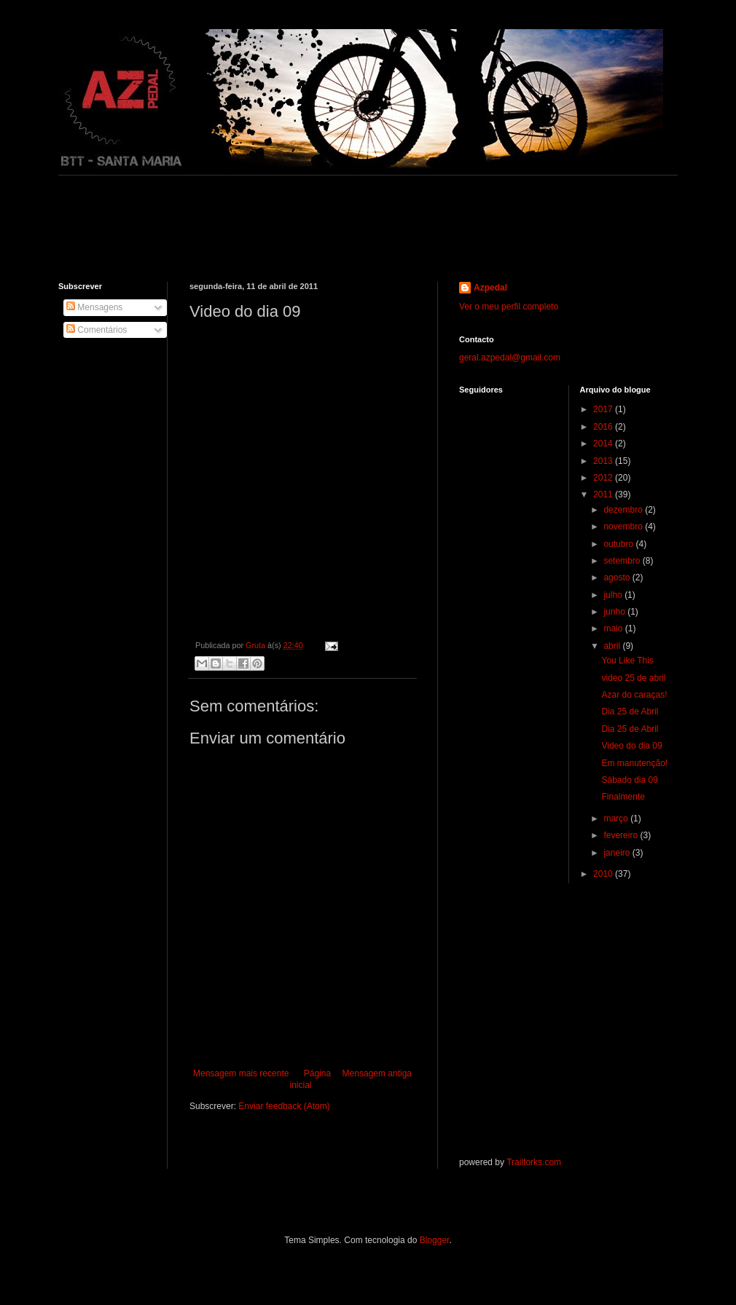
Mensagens (94, 307)
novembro (624, 526)
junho (615, 612)
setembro (622, 561)
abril (612, 646)
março (616, 818)
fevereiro (621, 835)
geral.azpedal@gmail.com (509, 357)
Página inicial (310, 1079)
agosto (617, 577)
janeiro (617, 853)
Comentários (96, 330)
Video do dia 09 (631, 746)
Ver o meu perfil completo (508, 306)
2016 (604, 427)
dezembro (624, 510)
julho (614, 595)
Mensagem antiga (377, 1073)
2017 (604, 409)
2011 (604, 494)
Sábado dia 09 (629, 780)
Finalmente (622, 797)
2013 (604, 461)
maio (614, 628)
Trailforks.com (533, 1162)
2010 (604, 874)
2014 (604, 443)
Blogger (435, 1240)
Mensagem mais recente (241, 1073)
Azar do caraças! (634, 695)
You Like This (627, 660)
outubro (619, 544)
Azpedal (490, 288)
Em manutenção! (634, 763)
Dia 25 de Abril (629, 711)
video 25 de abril (633, 678)
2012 (604, 478)
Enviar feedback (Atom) (283, 1106)
